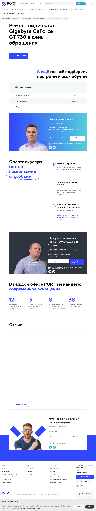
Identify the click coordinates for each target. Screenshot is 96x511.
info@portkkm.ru (24, 3)
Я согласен (65, 143)
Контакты (29, 474)
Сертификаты (54, 468)
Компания (21, 13)
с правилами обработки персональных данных (69, 143)
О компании (29, 468)
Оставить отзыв (20, 405)
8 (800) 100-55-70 (82, 467)
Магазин (4, 468)
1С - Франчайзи (9, 13)
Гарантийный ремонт (57, 477)
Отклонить (78, 506)
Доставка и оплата (56, 482)
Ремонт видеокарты (21, 101)
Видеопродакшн (7, 482)
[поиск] (58, 3)
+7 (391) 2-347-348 (36, 3)
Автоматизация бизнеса (37, 9)
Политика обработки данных (35, 497)
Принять (89, 506)
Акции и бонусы (19, 9)
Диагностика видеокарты (23, 95)
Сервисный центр (78, 9)
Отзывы (52, 474)
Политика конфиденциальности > (30, 508)
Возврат (53, 471)
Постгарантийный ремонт (58, 479)
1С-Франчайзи (6, 479)
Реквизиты (29, 471)
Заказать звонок (85, 476)
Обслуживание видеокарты (24, 107)
